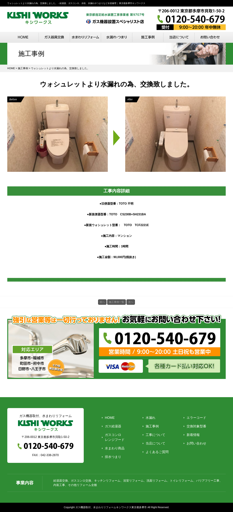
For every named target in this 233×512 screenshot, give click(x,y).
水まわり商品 (115, 448)
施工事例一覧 (116, 302)
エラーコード (196, 418)
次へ (130, 302)
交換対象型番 (196, 426)
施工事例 (152, 426)
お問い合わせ (196, 443)
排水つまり (113, 457)
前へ (102, 302)
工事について (155, 435)
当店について (155, 443)
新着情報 (193, 435)
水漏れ (150, 418)
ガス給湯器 (113, 426)
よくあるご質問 (157, 452)
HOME (110, 418)
